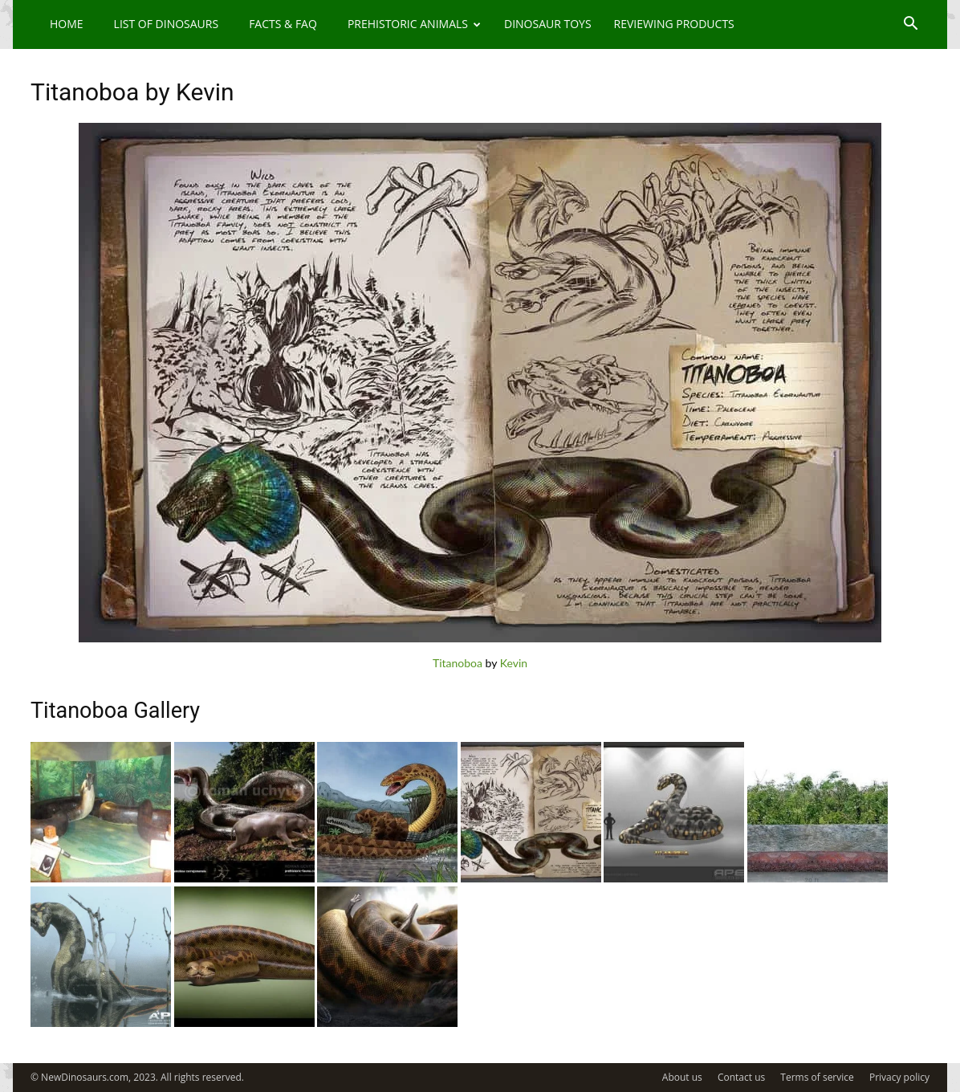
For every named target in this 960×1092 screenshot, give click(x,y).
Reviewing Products (674, 23)
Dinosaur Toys (548, 23)
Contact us (741, 1077)
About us (682, 1077)
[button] (910, 25)
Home (66, 23)
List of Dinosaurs (166, 23)
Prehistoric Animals (414, 23)
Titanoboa (457, 663)
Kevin (513, 663)
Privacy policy (899, 1077)
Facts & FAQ (283, 23)
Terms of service (816, 1077)
